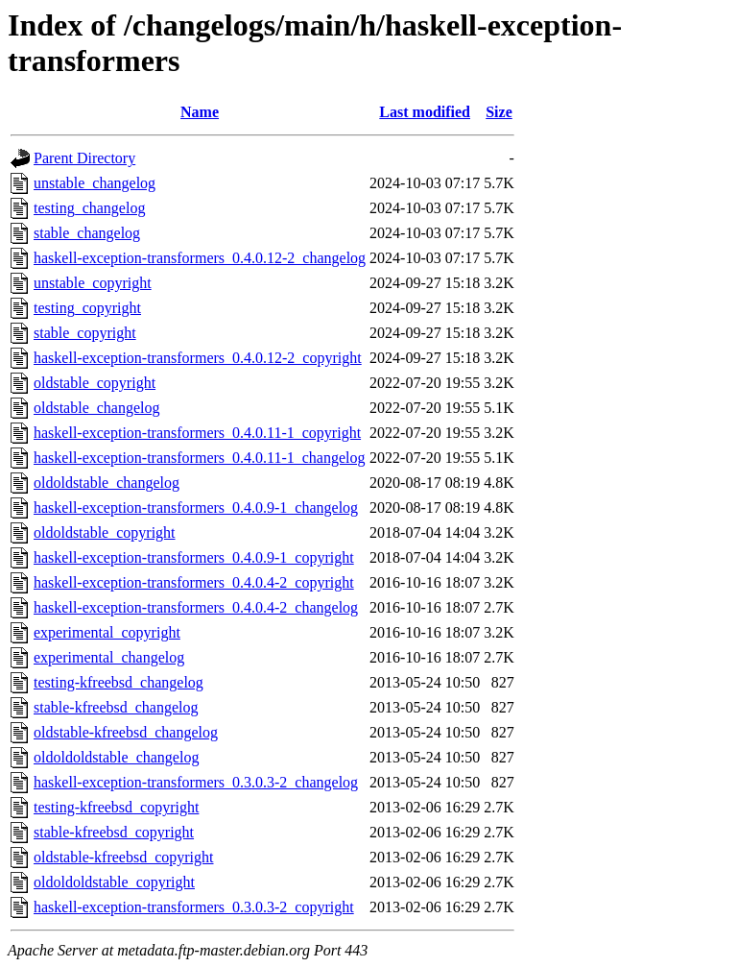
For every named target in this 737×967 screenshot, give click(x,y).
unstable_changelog (94, 183)
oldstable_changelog (97, 407)
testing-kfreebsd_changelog (118, 682)
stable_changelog (87, 233)
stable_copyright (85, 333)
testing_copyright (87, 308)
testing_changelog (89, 208)
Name (199, 112)
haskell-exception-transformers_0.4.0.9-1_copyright (194, 557)
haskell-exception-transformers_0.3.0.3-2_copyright (194, 907)
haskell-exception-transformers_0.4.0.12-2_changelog (200, 258)
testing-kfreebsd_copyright (116, 807)
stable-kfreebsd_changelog (116, 707)
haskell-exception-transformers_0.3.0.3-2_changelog (196, 782)
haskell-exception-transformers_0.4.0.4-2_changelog (196, 607)
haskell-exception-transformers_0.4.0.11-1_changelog (200, 457)
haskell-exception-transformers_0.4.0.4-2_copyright (194, 582)
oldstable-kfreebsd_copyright (124, 857)
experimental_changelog (109, 657)
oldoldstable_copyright (105, 532)
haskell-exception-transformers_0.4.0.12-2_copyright (198, 358)
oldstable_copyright (94, 383)
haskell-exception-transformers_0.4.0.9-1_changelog (196, 507)
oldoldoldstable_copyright (114, 882)
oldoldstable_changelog (106, 482)
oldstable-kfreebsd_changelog (126, 732)
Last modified (424, 112)
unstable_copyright (93, 283)
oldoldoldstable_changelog (116, 757)
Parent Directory (84, 158)
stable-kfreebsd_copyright (114, 832)
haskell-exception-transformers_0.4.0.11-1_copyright (197, 432)
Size (499, 112)
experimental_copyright (107, 632)
